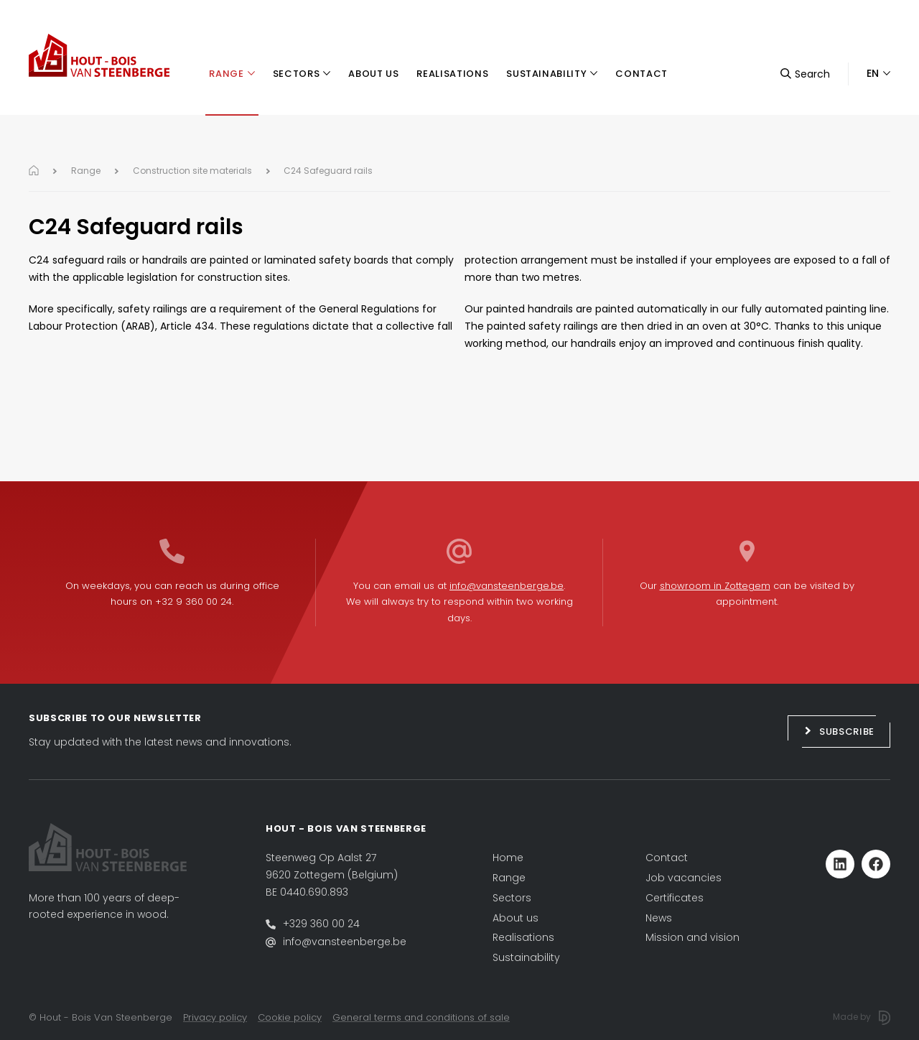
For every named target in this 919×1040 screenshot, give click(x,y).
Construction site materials (192, 170)
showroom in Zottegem (715, 586)
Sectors (512, 898)
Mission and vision (692, 937)
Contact (666, 857)
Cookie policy (290, 1017)
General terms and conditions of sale (421, 1017)
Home (508, 857)
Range (86, 170)
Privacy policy (215, 1017)
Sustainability (526, 957)
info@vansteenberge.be (506, 586)
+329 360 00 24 (321, 923)
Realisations (523, 937)
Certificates (674, 898)
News (658, 918)
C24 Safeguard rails (328, 170)
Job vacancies (683, 877)
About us (515, 918)
